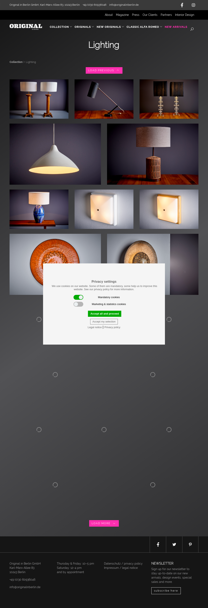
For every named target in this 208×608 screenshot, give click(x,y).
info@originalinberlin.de (124, 4)
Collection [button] (61, 26)
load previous (104, 70)
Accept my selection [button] (104, 321)
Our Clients (150, 14)
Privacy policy (112, 327)
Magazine (122, 14)
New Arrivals (176, 26)
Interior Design (184, 14)
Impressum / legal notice (121, 567)
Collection (16, 62)
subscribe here (166, 590)
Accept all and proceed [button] (104, 313)
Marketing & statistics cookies (100, 304)
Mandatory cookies (97, 297)
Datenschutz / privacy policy (123, 563)
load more (104, 523)
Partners (166, 14)
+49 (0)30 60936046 (22, 579)
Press (135, 14)
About (109, 14)
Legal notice (95, 327)
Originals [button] (84, 26)
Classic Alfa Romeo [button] (144, 26)
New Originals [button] (110, 26)
